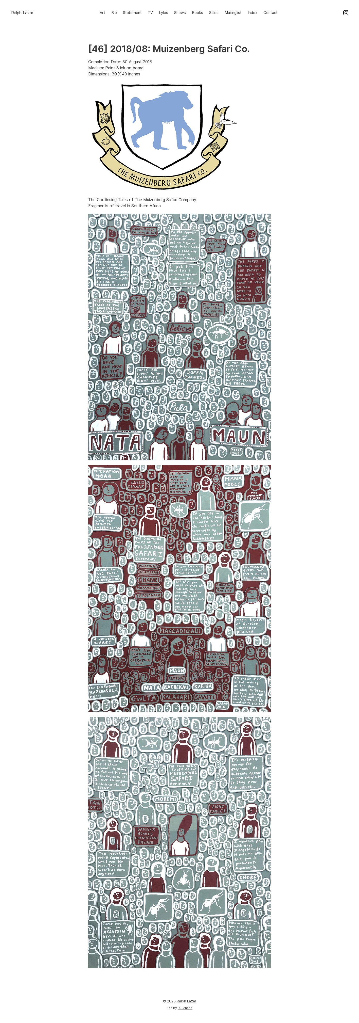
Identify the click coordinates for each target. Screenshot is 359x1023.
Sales (214, 12)
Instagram (346, 13)
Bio (114, 12)
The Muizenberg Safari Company (165, 199)
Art (102, 12)
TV (150, 12)
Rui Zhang (185, 1008)
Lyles (163, 12)
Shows (180, 12)
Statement (132, 12)
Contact (270, 12)
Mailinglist (233, 12)
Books (197, 12)
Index (252, 12)
